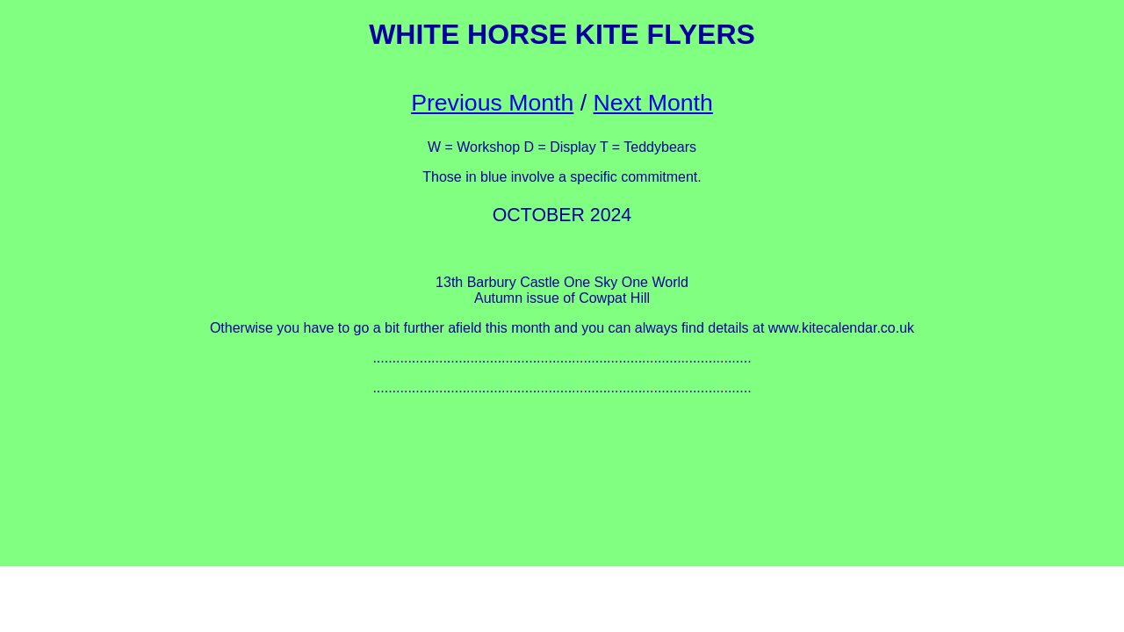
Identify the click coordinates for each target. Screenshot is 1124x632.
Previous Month (492, 103)
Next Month (653, 103)
